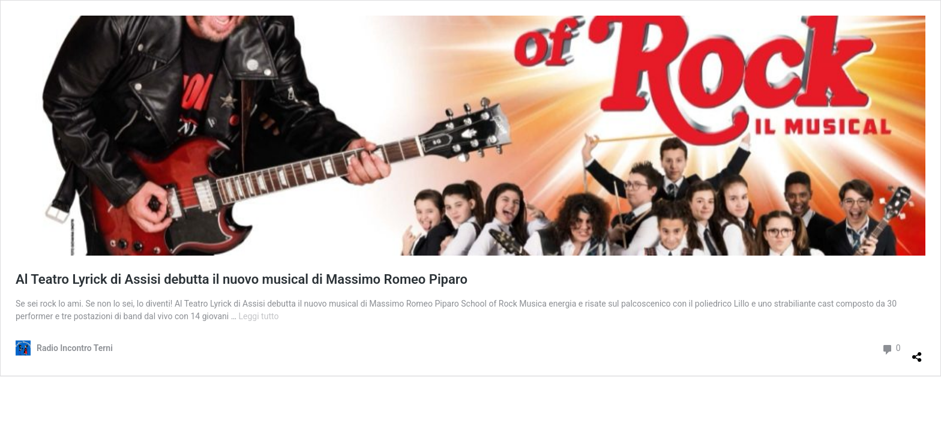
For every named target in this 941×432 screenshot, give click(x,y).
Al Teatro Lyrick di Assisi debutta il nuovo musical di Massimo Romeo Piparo (241, 279)
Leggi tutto (259, 316)
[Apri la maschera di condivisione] (917, 352)
